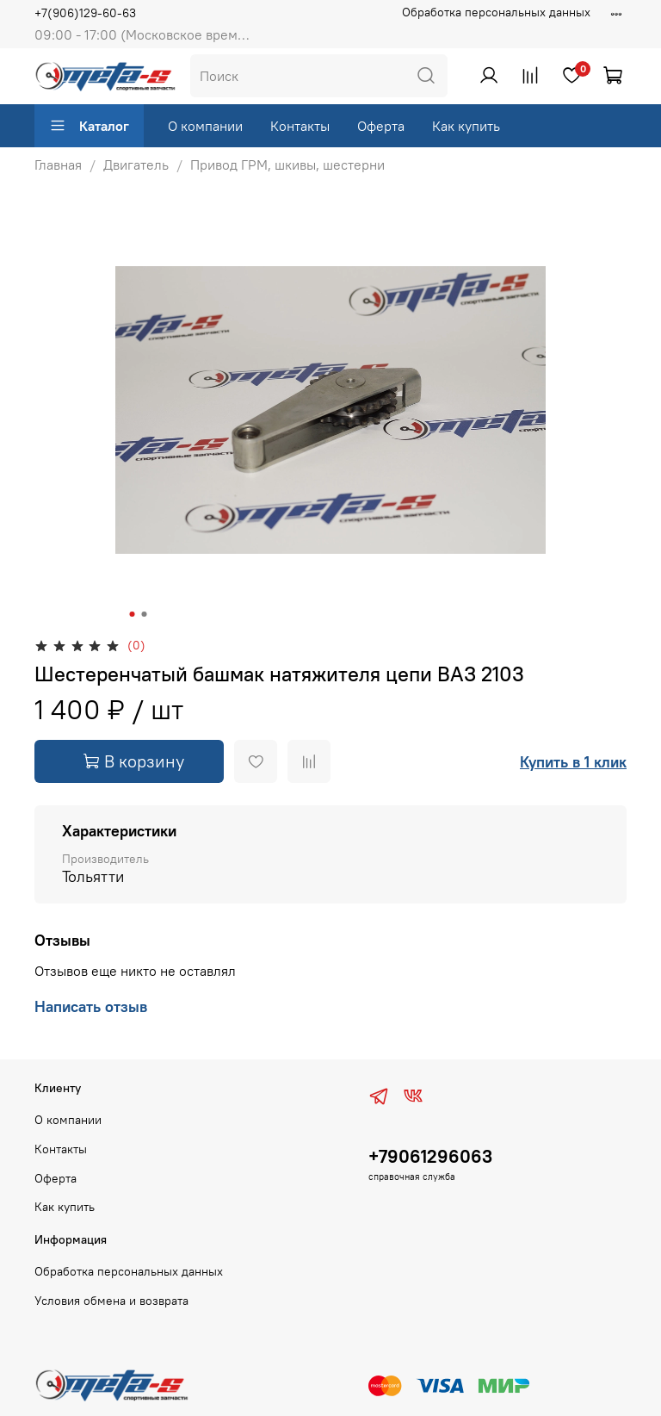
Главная (58, 164)
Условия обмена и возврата (111, 1300)
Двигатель (136, 164)
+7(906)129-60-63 (85, 13)
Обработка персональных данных (496, 12)
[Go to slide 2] (144, 614)
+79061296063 (430, 1156)
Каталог (89, 125)
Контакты (300, 125)
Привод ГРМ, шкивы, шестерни (287, 164)
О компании (205, 125)
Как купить (466, 125)
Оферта (381, 125)
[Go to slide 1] (132, 614)
